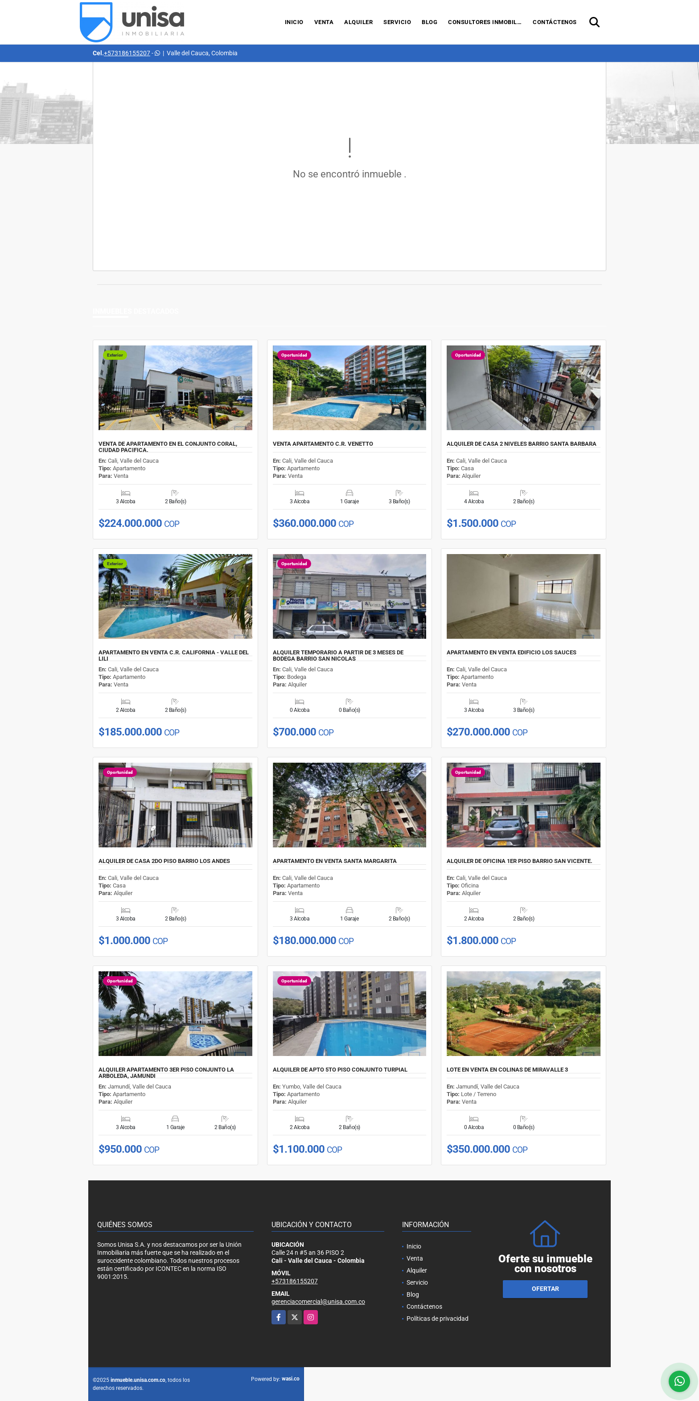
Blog (429, 22)
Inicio (294, 22)
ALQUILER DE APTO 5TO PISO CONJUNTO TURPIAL (340, 1070)
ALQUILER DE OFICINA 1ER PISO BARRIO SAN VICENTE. (519, 861)
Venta (324, 22)
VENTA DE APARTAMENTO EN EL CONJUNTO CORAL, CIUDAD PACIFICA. (168, 447)
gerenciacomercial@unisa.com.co (318, 1301)
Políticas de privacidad (438, 1318)
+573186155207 (127, 53)
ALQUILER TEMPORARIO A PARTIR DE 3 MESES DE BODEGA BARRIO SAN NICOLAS (338, 655)
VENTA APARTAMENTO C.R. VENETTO (323, 444)
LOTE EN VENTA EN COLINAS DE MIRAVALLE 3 (507, 1070)
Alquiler (358, 22)
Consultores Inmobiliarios (487, 22)
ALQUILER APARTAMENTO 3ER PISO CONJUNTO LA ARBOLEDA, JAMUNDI (166, 1073)
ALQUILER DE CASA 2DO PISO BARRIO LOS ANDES (164, 861)
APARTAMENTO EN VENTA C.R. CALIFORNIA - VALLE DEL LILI (174, 655)
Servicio (397, 22)
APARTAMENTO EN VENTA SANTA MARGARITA (335, 861)
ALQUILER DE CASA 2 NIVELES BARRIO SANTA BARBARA (521, 444)
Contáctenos (555, 22)
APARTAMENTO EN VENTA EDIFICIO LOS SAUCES (511, 652)
